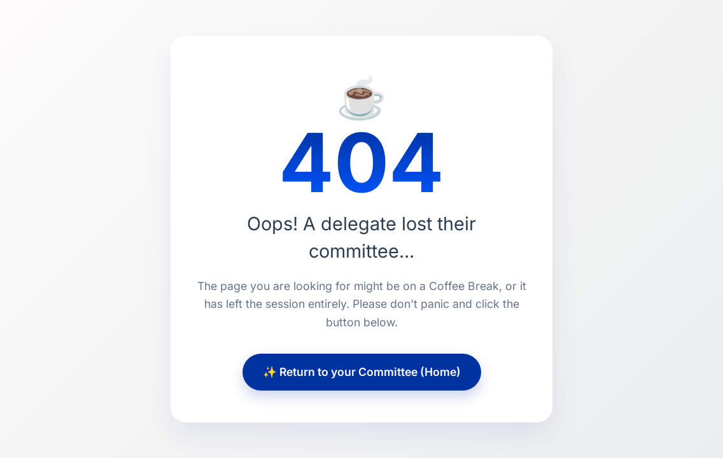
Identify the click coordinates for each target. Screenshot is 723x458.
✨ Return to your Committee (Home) (362, 371)
